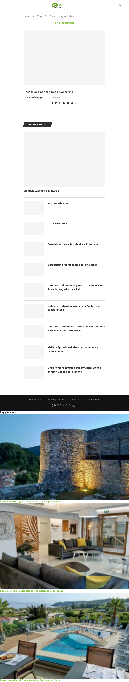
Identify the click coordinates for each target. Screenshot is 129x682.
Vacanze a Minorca (59, 203)
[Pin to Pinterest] (56, 103)
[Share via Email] (76, 103)
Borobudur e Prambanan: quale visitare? (72, 264)
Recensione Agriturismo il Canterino (48, 92)
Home (26, 16)
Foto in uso (35, 399)
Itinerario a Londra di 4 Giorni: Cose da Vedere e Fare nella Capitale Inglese (76, 328)
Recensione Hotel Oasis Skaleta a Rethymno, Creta (30, 680)
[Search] (127, 5)
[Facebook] (117, 5)
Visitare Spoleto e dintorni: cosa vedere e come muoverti (73, 348)
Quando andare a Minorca (41, 191)
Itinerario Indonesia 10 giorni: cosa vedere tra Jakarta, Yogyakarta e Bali (76, 287)
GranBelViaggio (34, 97)
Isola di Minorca (57, 223)
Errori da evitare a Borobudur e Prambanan (74, 244)
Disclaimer (93, 399)
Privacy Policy (56, 399)
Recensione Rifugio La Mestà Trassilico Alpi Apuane (30, 501)
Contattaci (76, 399)
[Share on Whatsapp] (60, 103)
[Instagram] (120, 5)
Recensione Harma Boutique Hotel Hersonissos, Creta (31, 590)
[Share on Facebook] (53, 103)
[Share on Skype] (72, 103)
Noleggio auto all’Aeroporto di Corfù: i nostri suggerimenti (75, 307)
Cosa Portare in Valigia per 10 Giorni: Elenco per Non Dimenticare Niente (74, 369)
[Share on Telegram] (64, 103)
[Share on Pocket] (68, 103)
